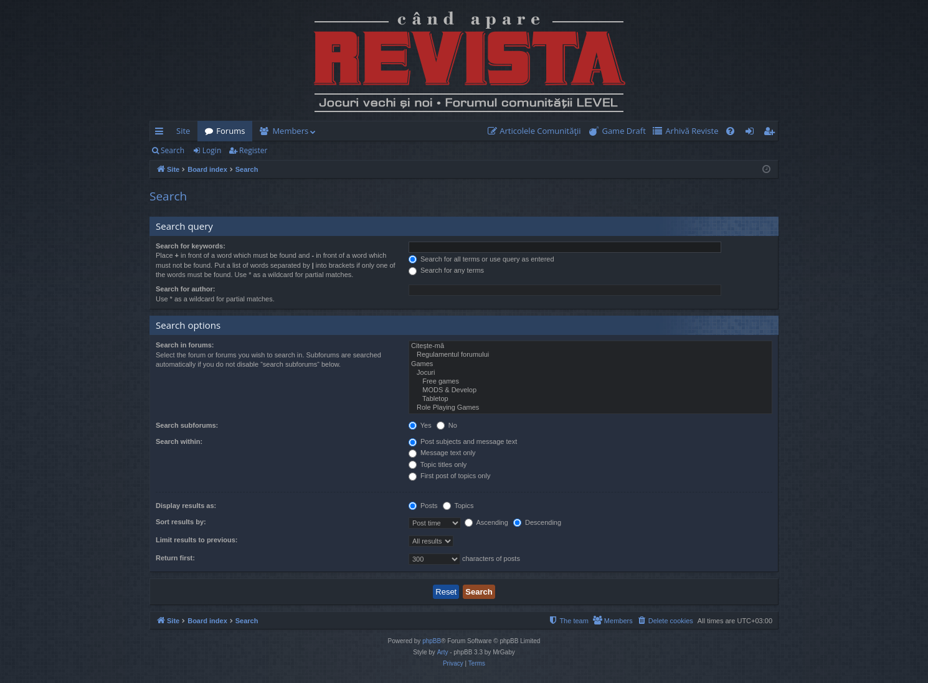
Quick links (161, 133)
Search (172, 150)
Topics (458, 505)
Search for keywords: (190, 246)
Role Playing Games (590, 407)
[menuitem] (537, 131)
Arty (442, 652)
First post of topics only (450, 475)
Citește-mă (590, 346)
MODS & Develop (590, 390)
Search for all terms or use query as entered (481, 259)
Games (590, 364)
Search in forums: (185, 345)
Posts (423, 505)
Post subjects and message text (463, 441)
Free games (590, 381)
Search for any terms (446, 270)
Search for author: (185, 289)
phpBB (431, 641)
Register (253, 150)
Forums (230, 130)
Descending (537, 522)
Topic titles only (437, 464)
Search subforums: (187, 425)
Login (211, 150)
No (447, 425)
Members (290, 130)
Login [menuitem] (752, 133)
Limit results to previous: (196, 540)
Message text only (442, 452)
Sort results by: (181, 521)
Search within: (179, 441)
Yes (420, 425)
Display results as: (186, 505)
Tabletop (590, 399)
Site (183, 130)
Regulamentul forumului (590, 355)
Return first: (175, 558)
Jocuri (590, 373)
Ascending (486, 522)
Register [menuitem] (772, 133)
